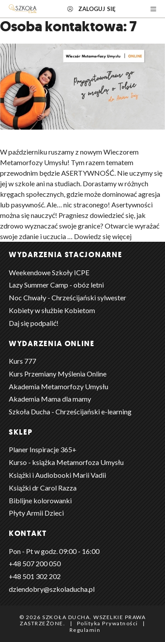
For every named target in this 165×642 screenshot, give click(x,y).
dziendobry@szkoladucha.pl (52, 589)
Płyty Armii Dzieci (36, 513)
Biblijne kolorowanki (40, 500)
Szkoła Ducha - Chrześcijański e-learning (70, 411)
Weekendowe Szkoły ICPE (49, 272)
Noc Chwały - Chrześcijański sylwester (67, 297)
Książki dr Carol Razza (43, 487)
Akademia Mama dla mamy (50, 399)
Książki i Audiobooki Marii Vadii (57, 475)
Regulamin (85, 630)
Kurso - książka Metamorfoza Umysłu (66, 462)
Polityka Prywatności (107, 623)
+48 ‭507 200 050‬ (35, 563)
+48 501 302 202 (35, 576)
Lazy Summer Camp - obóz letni (56, 284)
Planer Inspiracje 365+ (43, 449)
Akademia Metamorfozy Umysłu (58, 386)
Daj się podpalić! (34, 323)
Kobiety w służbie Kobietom (52, 310)
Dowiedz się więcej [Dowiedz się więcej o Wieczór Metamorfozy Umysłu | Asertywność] (103, 236)
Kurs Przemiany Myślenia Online (57, 373)
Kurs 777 (22, 361)
